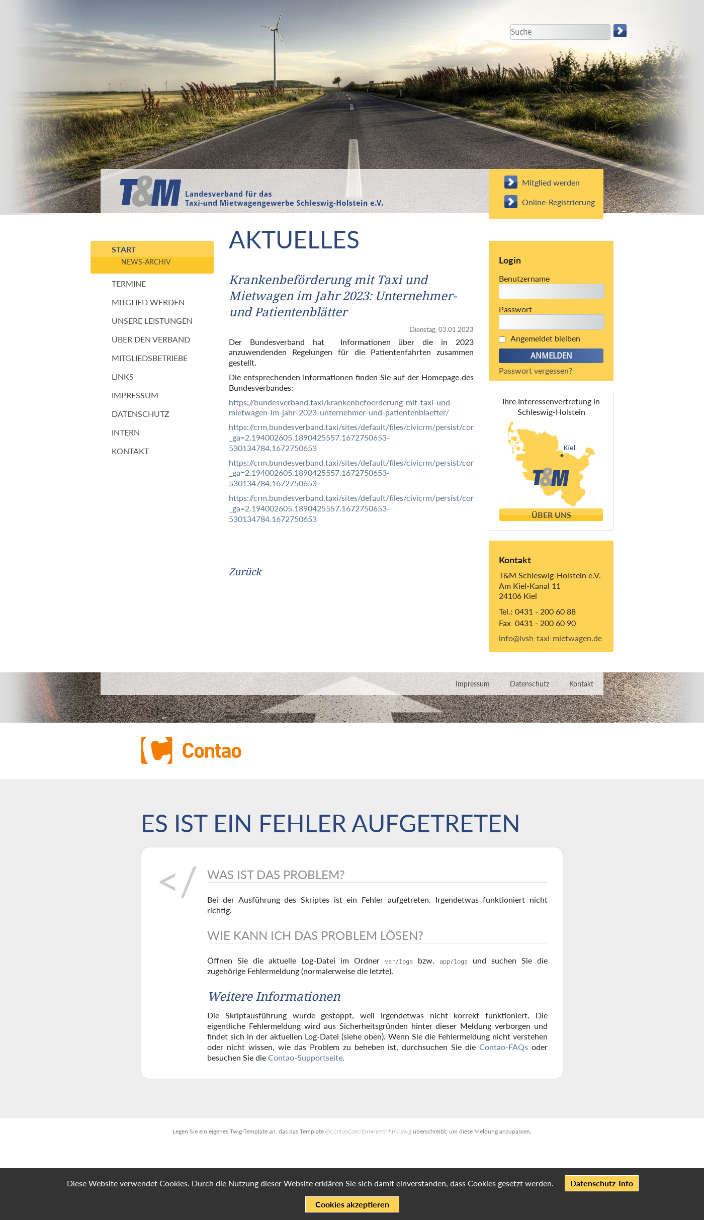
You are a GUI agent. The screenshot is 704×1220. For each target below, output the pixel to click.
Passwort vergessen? (535, 370)
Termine (129, 283)
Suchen (621, 30)
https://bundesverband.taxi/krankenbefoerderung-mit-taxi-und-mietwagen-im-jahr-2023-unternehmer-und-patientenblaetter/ (341, 407)
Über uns (551, 515)
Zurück (245, 571)
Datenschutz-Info (601, 1183)
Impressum (135, 395)
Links (123, 376)
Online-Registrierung (558, 202)
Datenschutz (140, 413)
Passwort (515, 309)
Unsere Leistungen (152, 320)
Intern (126, 432)
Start (124, 249)
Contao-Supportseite (305, 1057)
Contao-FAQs (503, 1047)
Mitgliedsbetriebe (150, 358)
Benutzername (524, 278)
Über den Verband (151, 339)
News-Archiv (145, 261)
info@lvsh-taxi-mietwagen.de (550, 638)
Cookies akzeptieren (352, 1204)
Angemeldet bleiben (545, 338)
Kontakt (130, 451)
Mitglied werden (551, 182)
